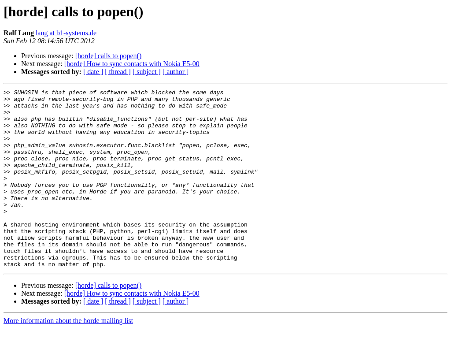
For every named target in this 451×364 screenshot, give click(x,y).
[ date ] (93, 71)
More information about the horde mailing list (68, 356)
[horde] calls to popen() (108, 55)
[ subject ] (147, 71)
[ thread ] (118, 71)
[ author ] (176, 71)
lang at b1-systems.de (66, 33)
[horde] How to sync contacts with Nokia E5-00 (132, 63)
